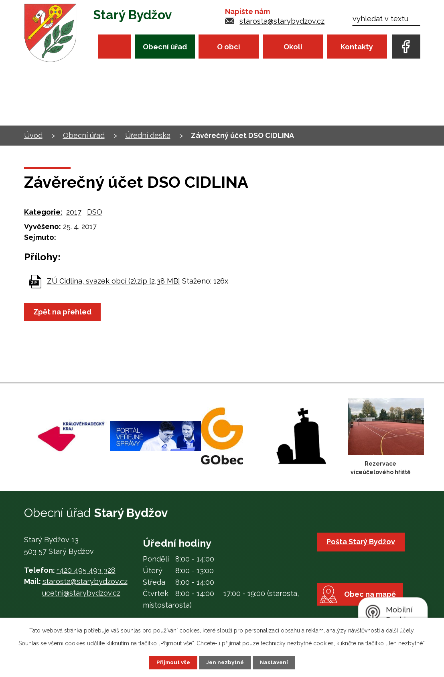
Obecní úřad (165, 47)
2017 (73, 212)
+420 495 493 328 (86, 570)
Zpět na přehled (64, 312)
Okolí (293, 47)
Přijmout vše (171, 662)
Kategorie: (43, 212)
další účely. (400, 630)
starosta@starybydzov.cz (281, 21)
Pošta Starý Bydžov (362, 541)
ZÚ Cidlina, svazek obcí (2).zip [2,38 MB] (113, 281)
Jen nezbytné (225, 662)
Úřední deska (147, 135)
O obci (228, 47)
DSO (94, 212)
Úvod (114, 46)
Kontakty (357, 47)
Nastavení (275, 662)
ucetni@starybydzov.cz (81, 593)
